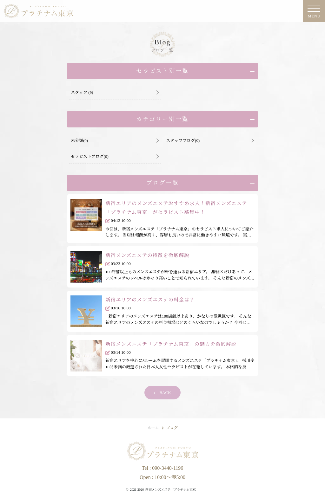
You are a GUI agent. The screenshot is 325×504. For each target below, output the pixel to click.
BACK (162, 392)
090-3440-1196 (167, 468)
